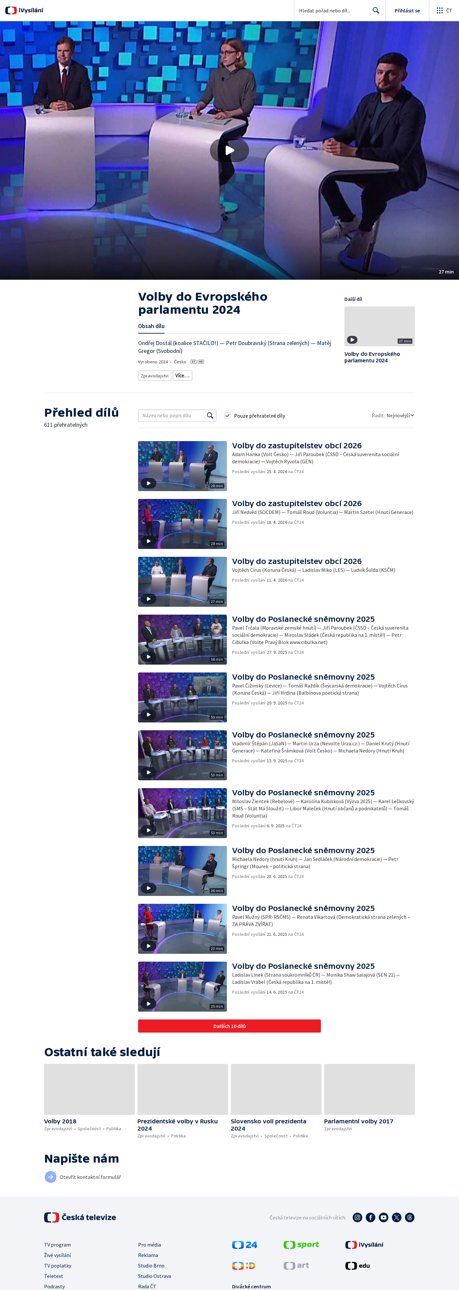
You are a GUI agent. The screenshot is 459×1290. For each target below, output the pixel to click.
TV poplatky (57, 1263)
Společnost (253, 374)
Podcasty (54, 1284)
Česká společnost (308, 374)
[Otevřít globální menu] (444, 10)
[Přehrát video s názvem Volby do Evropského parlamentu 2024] (229, 150)
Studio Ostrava (154, 1273)
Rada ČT (147, 1284)
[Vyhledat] (210, 413)
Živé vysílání (57, 1252)
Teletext (53, 1273)
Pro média (149, 1242)
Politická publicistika (216, 374)
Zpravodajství (154, 374)
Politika (278, 374)
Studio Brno (151, 1263)
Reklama (148, 1252)
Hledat (374, 13)
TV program (57, 1242)
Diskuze (182, 374)
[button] (229, 150)
